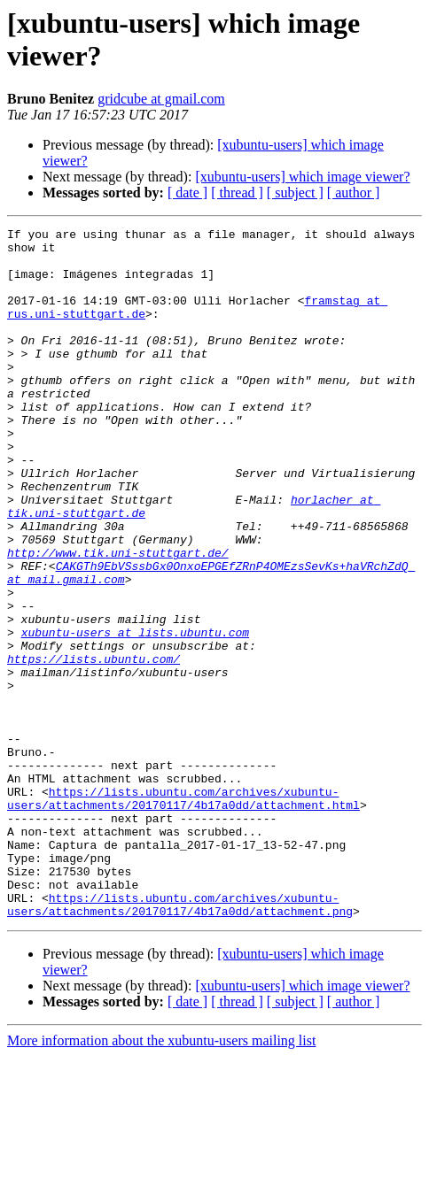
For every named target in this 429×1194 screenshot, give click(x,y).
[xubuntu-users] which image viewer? (302, 176)
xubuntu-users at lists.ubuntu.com (135, 714)
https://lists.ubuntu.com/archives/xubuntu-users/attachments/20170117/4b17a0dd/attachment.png (180, 1041)
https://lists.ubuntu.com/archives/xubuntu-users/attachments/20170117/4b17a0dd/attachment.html (183, 913)
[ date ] (187, 192)
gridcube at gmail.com (161, 98)
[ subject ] (295, 192)
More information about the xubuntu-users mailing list (161, 1178)
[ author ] (353, 192)
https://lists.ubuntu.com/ (93, 746)
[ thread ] (237, 192)
